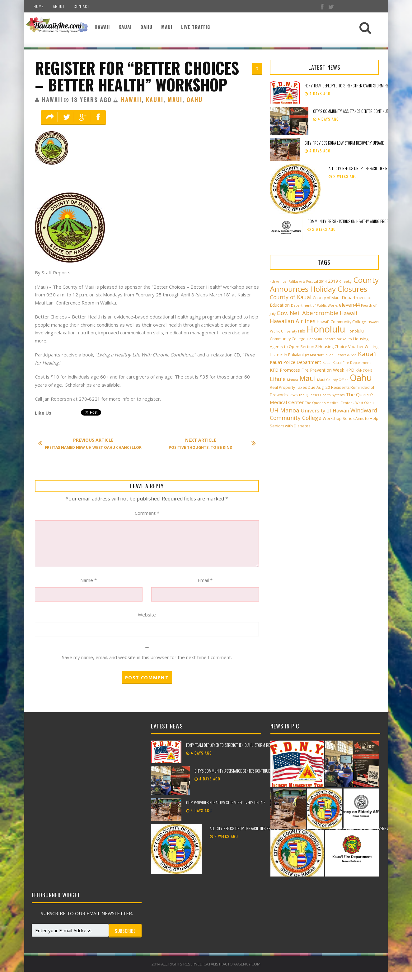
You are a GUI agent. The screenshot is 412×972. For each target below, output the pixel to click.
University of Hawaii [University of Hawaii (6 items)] (325, 410)
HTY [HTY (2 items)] (280, 355)
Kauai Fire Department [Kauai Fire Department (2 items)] (352, 362)
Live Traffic (195, 26)
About (58, 6)
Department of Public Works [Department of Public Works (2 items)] (314, 305)
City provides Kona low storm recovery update (345, 143)
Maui (166, 26)
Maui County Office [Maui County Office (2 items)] (333, 380)
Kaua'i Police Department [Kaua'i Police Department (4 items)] (295, 362)
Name (88, 580)
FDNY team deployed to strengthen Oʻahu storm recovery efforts (240, 745)
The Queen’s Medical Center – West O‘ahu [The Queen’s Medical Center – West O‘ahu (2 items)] (339, 403)
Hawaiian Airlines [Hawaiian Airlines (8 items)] (293, 321)
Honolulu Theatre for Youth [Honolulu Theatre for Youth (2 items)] (329, 339)
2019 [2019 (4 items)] (333, 281)
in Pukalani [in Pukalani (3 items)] (294, 354)
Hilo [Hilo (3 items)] (301, 331)
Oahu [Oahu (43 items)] (361, 378)
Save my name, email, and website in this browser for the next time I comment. (147, 657)
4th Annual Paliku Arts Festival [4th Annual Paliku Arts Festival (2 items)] (294, 281)
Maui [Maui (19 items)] (307, 378)
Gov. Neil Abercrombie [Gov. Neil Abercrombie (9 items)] (308, 313)
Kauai (125, 26)
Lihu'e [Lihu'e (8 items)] (278, 379)
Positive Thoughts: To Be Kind (209, 443)
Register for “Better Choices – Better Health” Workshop (137, 76)
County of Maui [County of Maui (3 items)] (326, 297)
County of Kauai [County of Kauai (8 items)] (290, 297)
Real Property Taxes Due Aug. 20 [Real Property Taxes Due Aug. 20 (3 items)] (300, 387)
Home (39, 6)
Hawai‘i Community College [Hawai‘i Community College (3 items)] (341, 321)
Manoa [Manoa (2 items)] (292, 380)
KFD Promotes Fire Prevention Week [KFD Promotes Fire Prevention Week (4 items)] (307, 370)
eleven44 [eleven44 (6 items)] (349, 304)
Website (147, 615)
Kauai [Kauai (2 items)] (326, 362)
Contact (81, 6)
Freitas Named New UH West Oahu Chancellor (93, 443)
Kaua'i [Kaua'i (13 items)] (367, 353)
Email (205, 580)
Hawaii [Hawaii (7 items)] (348, 313)
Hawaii (102, 26)
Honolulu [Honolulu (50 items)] (326, 329)
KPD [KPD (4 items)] (349, 370)
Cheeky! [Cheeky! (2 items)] (345, 281)
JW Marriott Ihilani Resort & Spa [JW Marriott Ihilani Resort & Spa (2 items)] (331, 355)
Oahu (146, 26)
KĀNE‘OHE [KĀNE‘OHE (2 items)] (364, 370)
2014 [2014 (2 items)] (323, 281)
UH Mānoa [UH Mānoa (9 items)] (284, 410)
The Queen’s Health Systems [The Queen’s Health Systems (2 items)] (321, 395)
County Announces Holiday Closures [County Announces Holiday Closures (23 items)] (324, 284)
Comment (147, 513)
